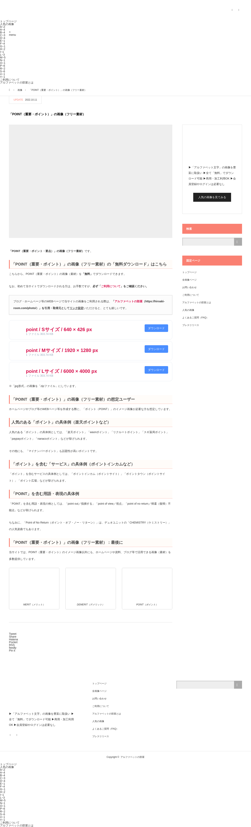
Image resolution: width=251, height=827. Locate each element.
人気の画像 (7, 24)
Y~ (2, 77)
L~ (2, 54)
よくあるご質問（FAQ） (195, 317)
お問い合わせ (189, 287)
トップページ (8, 21)
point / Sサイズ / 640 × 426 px (59, 329)
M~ (3, 57)
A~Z (2, 26)
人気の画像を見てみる (212, 197)
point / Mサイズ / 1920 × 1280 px (62, 350)
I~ (2, 51)
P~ (2, 65)
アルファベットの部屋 (128, 301)
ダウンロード (156, 328)
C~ (2, 35)
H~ (2, 49)
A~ (2, 29)
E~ (2, 40)
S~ (2, 71)
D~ (2, 38)
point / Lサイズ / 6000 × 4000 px (61, 371)
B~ (2, 32)
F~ (2, 43)
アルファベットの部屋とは (16, 82)
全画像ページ (189, 279)
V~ (2, 74)
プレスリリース (190, 325)
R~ (2, 68)
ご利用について (10, 79)
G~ (2, 46)
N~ (2, 60)
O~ (2, 63)
